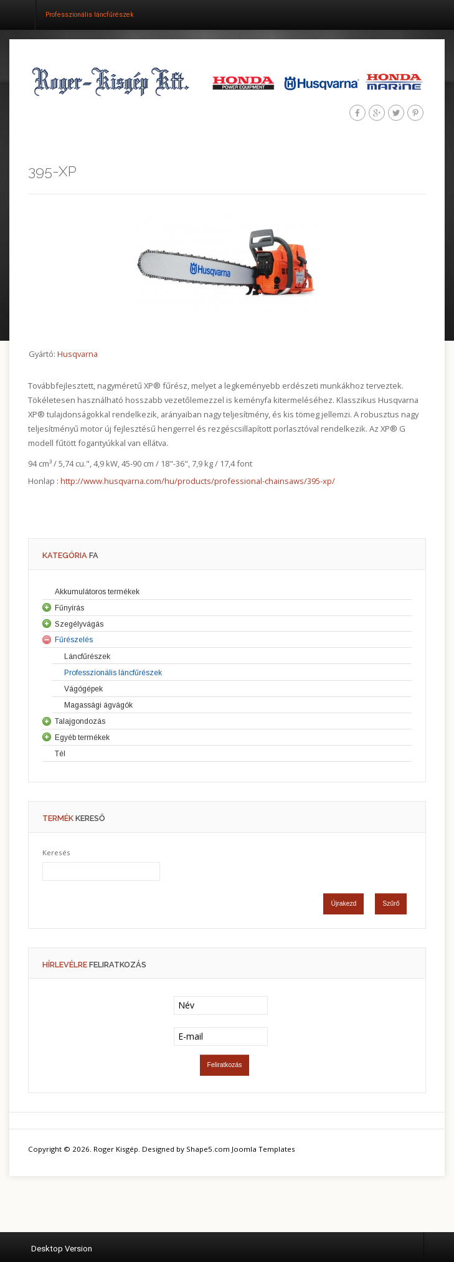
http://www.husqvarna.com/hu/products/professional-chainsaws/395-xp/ (197, 480)
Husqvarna (77, 353)
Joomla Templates (263, 1149)
